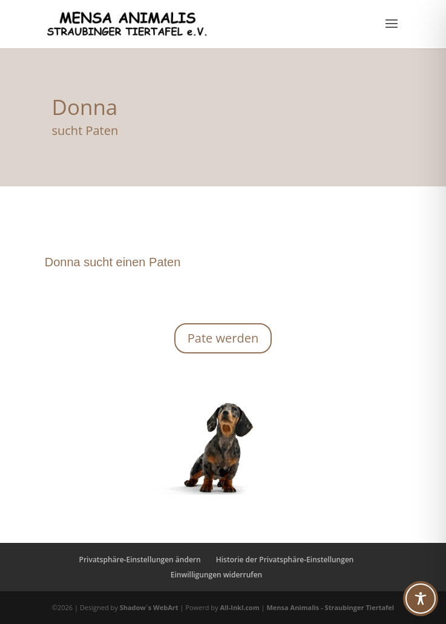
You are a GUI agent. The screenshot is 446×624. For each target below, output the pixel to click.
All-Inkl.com (240, 607)
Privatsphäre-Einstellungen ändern (140, 559)
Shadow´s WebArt (149, 607)
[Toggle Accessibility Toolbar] (420, 598)
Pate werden (223, 338)
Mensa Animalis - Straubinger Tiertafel (330, 607)
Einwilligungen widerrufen (216, 575)
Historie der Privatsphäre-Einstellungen (285, 559)
